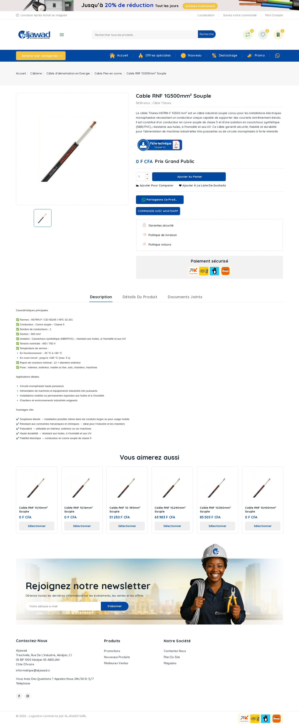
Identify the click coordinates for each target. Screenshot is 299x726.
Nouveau (194, 55)
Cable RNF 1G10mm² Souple (33, 509)
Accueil (122, 55)
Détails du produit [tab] (140, 296)
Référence (143, 103)
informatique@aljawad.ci (33, 670)
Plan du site (172, 657)
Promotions (112, 651)
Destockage (228, 55)
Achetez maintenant (200, 6)
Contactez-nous (31, 640)
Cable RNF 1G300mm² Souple (215, 509)
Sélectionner (37, 526)
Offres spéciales (158, 55)
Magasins (170, 663)
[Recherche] (154, 34)
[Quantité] (140, 176)
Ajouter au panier (189, 176)
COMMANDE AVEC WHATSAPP (158, 211)
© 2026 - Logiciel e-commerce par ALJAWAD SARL (51, 716)
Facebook (19, 696)
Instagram (28, 696)
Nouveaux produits (117, 657)
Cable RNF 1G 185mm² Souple (125, 509)
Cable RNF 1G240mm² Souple (170, 509)
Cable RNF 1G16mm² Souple (78, 509)
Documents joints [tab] (185, 296)
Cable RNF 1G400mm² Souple (260, 509)
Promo (260, 55)
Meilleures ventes (116, 663)
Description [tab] (101, 296)
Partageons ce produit (160, 200)
